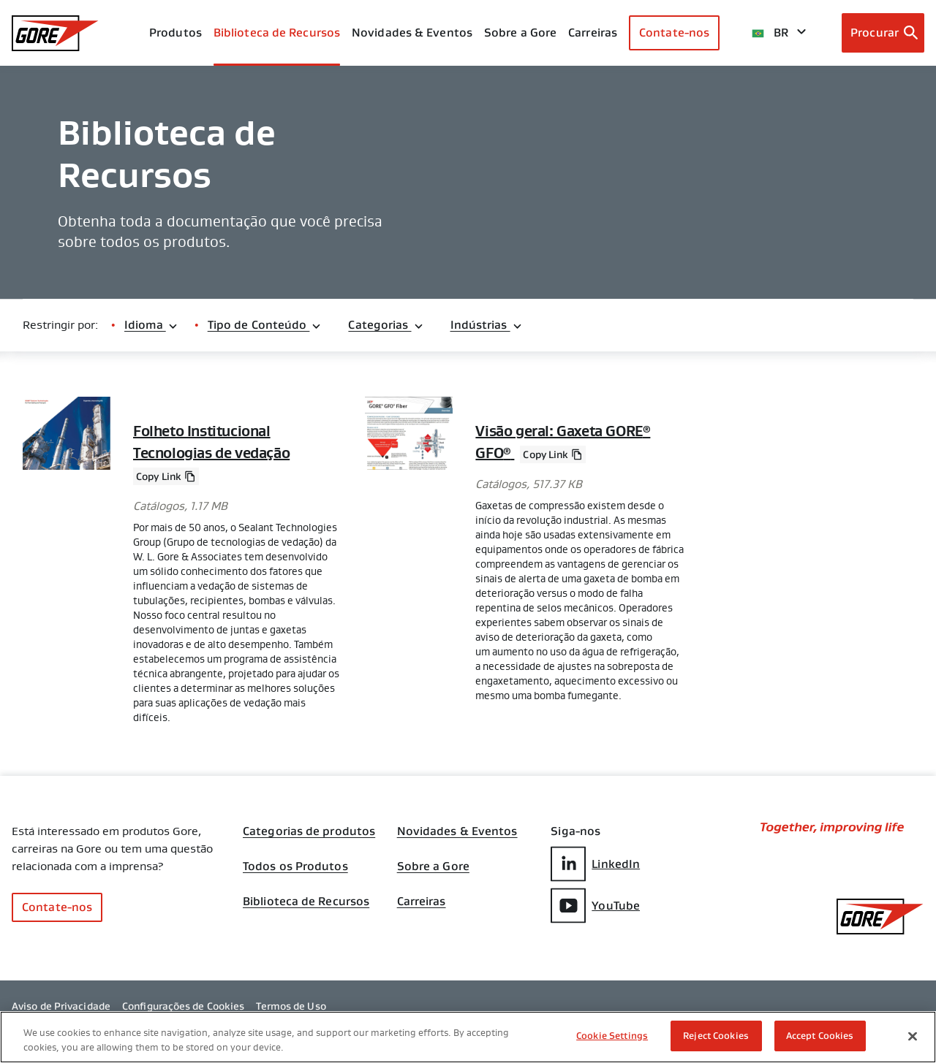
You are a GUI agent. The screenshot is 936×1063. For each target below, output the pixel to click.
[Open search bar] (883, 33)
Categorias (385, 325)
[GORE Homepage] (55, 33)
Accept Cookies (820, 1035)
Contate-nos (674, 32)
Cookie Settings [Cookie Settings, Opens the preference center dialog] (612, 1035)
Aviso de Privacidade (61, 1006)
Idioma (151, 325)
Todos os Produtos (295, 866)
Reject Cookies (716, 1035)
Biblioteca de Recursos (306, 901)
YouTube (595, 905)
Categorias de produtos (309, 831)
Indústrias (486, 325)
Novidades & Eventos (412, 32)
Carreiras (421, 901)
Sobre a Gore (520, 32)
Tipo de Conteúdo (265, 325)
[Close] (913, 1036)
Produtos (175, 32)
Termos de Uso (290, 1006)
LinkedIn (595, 864)
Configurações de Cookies (183, 1006)
